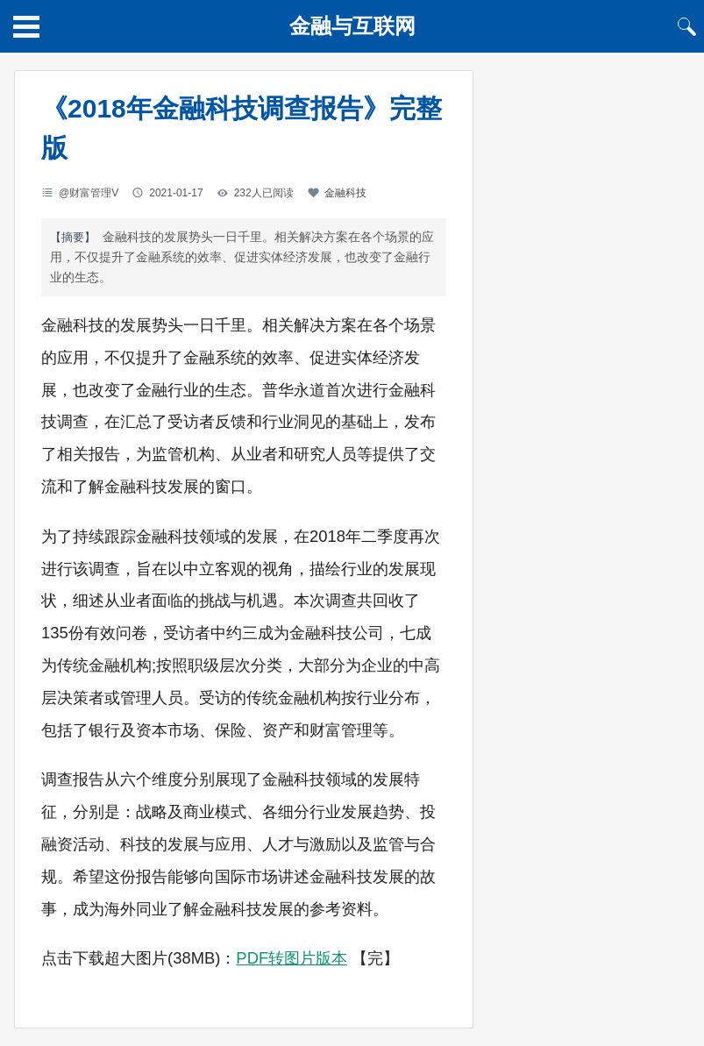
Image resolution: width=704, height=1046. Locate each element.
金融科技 (345, 193)
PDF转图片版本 (291, 958)
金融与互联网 (352, 26)
